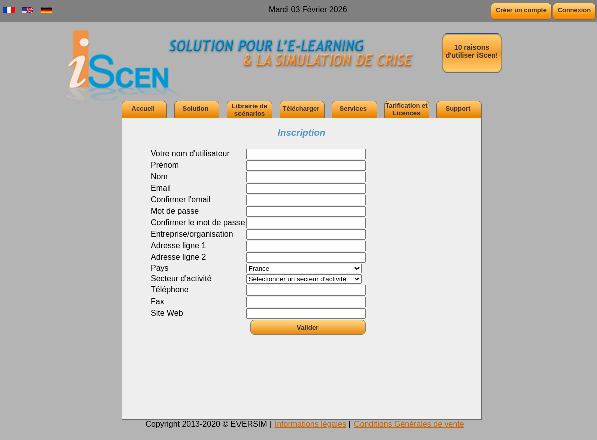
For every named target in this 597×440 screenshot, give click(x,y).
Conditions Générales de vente (409, 424)
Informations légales (310, 424)
